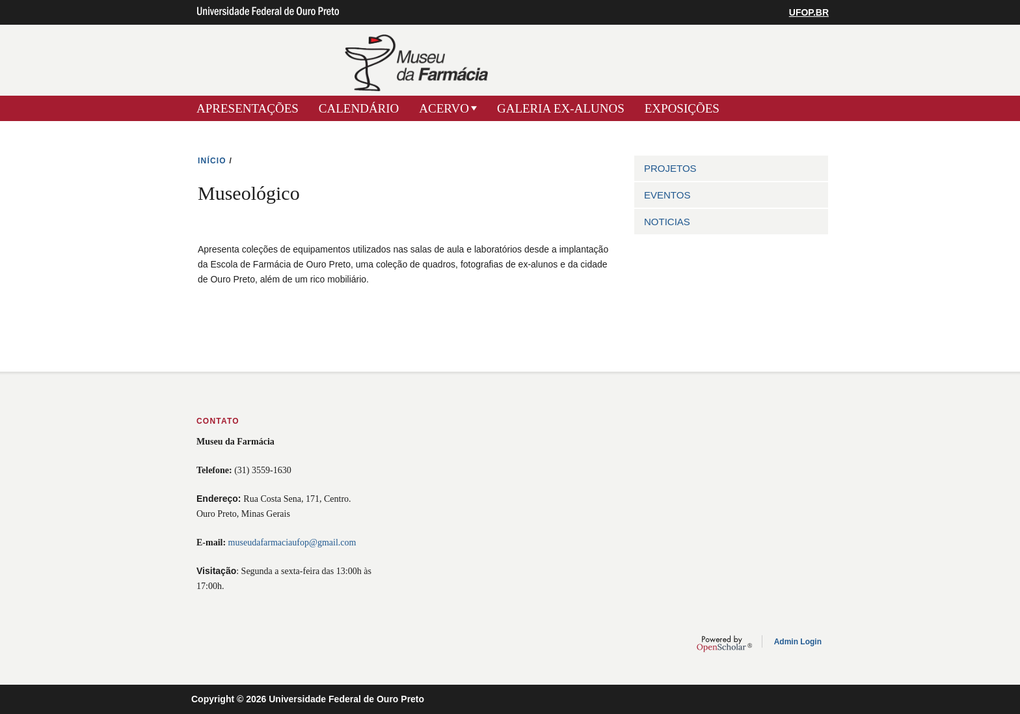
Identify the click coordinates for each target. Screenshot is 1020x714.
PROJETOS (670, 168)
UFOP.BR (809, 12)
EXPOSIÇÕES (682, 108)
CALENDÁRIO (359, 108)
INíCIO (212, 160)
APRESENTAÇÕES (247, 108)
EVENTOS (667, 194)
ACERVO (444, 108)
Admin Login (798, 641)
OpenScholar (724, 643)
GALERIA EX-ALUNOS (560, 108)
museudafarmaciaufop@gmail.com (292, 542)
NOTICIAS (667, 221)
